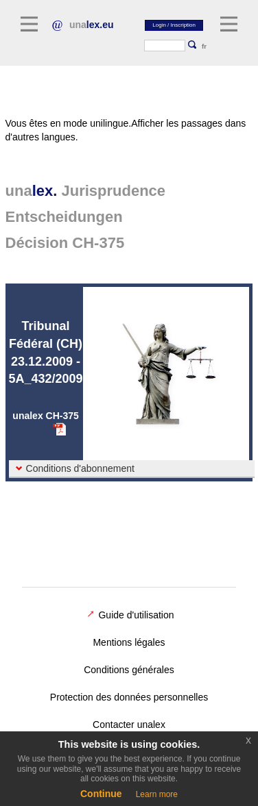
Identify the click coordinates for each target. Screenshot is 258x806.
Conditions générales (129, 669)
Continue (101, 793)
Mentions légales (129, 642)
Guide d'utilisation (130, 614)
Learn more (157, 794)
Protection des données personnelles (129, 697)
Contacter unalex (129, 724)
